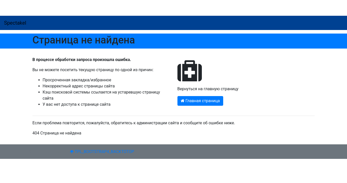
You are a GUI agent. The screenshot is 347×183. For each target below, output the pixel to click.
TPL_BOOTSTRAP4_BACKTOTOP (102, 151)
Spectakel (15, 23)
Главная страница (200, 100)
